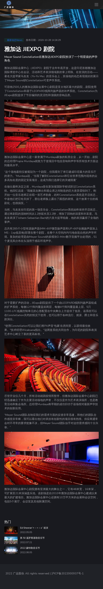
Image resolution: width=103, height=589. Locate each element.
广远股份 (18, 573)
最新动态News (14, 40)
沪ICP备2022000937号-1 (67, 573)
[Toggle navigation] (96, 4)
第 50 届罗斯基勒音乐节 (32, 537)
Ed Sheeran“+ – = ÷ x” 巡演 (34, 527)
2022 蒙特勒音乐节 (30, 548)
